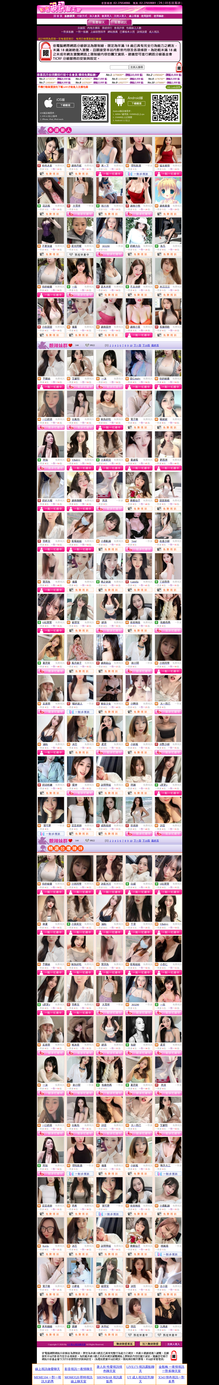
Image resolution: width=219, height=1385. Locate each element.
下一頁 (137, 345)
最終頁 (155, 345)
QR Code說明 (173, 87)
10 (131, 345)
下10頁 (146, 345)
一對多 (148, 165)
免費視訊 (59, 165)
